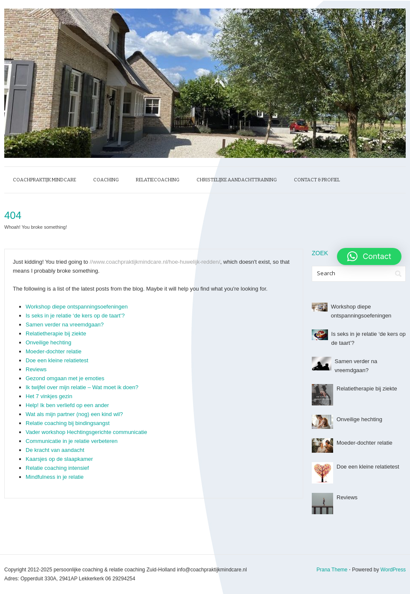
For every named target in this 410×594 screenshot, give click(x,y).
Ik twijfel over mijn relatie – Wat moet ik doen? (82, 387)
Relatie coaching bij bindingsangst (68, 423)
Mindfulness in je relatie (55, 477)
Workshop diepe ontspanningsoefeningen (77, 306)
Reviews (36, 369)
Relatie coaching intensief (57, 468)
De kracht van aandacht (55, 450)
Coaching (106, 180)
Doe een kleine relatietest (57, 360)
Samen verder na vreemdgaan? (65, 324)
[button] (369, 256)
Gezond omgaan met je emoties (65, 378)
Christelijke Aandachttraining (236, 180)
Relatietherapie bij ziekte (56, 333)
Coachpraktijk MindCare (44, 180)
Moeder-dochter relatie (54, 351)
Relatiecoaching (157, 180)
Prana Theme (332, 570)
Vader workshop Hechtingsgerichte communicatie (86, 432)
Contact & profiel (317, 180)
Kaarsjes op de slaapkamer (59, 459)
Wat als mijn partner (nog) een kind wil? (74, 414)
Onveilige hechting (48, 342)
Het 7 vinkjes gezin (49, 396)
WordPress (393, 570)
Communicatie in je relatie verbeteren (71, 441)
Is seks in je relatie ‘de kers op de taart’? (75, 315)
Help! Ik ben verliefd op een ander (67, 405)
